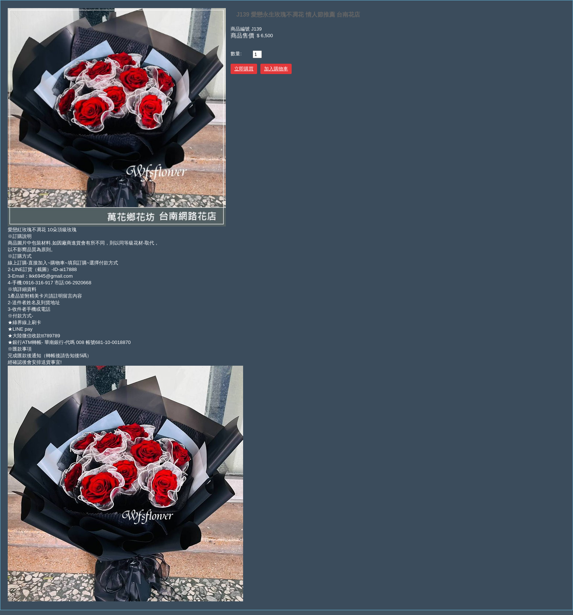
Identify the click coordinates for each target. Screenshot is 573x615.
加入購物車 (276, 68)
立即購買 (243, 68)
